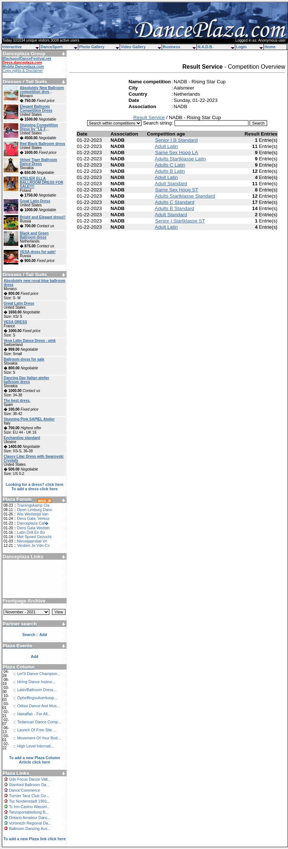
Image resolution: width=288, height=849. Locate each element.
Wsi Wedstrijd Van (32, 514)
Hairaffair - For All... (34, 714)
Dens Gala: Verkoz (33, 518)
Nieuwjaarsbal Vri (32, 541)
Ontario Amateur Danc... (30, 817)
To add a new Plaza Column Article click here (34, 759)
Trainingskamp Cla (33, 505)
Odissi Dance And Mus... (38, 706)
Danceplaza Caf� (33, 523)
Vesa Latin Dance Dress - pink (30, 341)
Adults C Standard (174, 202)
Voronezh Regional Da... (30, 823)
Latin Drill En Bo (31, 532)
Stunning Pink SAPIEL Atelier (29, 419)
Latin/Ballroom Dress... (37, 690)
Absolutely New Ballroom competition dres (42, 90)
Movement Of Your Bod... (39, 738)
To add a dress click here (34, 489)
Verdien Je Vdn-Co (33, 545)
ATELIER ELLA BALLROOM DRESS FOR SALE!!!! (41, 182)
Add (34, 656)
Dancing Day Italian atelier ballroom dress (26, 380)
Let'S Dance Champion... (38, 673)
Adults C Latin (170, 165)
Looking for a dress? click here (35, 484)
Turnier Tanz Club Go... (29, 795)
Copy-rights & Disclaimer (23, 71)
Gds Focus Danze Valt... (30, 779)
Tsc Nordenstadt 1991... (29, 801)
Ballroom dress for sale (24, 359)
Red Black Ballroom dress (42, 144)
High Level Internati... (35, 746)
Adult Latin (166, 146)
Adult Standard (171, 183)
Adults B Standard (174, 208)
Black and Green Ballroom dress (34, 235)
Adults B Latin (170, 171)
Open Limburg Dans (34, 509)
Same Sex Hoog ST (176, 190)
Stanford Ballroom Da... (29, 785)
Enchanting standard (22, 438)
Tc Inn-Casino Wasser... (29, 806)
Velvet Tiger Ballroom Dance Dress (38, 162)
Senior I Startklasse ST (180, 221)
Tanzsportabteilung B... (28, 812)
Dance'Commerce (24, 790)
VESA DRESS (15, 322)
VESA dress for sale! (38, 252)
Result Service (149, 117)
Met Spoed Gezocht (34, 536)
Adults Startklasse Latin (180, 158)
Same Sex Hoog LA (176, 152)
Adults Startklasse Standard (185, 196)
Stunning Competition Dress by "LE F (39, 127)
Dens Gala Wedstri (33, 528)
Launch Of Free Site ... (36, 730)
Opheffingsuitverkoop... (37, 698)
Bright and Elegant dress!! (43, 217)
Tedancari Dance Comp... (39, 722)
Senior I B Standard (176, 140)
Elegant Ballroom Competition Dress (36, 108)
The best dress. (17, 401)
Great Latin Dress (35, 201)
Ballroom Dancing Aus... (30, 828)
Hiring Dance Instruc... (36, 681)
